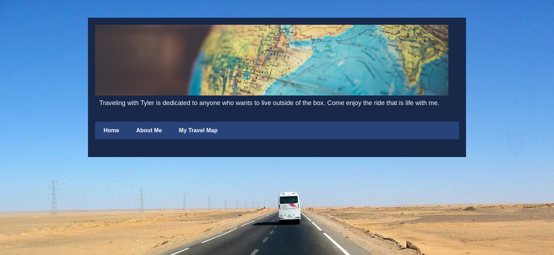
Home (111, 130)
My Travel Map (198, 130)
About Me (149, 130)
